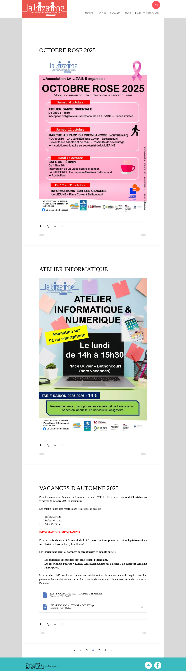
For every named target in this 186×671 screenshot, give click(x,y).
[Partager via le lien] (62, 226)
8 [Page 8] (105, 650)
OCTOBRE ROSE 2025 (67, 50)
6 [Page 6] (93, 650)
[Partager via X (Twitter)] (47, 226)
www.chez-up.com (50, 666)
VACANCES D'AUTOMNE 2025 (79, 488)
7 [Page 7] (99, 650)
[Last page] (117, 650)
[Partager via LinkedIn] (54, 226)
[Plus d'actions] (145, 42)
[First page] (68, 650)
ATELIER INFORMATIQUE (73, 269)
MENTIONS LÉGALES (35, 668)
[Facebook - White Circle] (157, 665)
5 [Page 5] (87, 650)
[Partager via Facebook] (40, 226)
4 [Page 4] (81, 650)
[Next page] (111, 650)
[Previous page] (74, 650)
